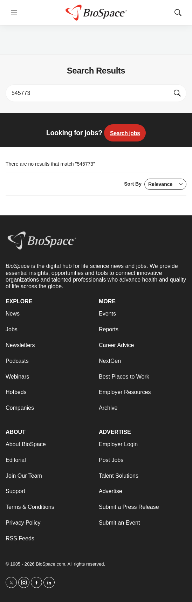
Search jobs (125, 133)
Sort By (155, 184)
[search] (89, 93)
